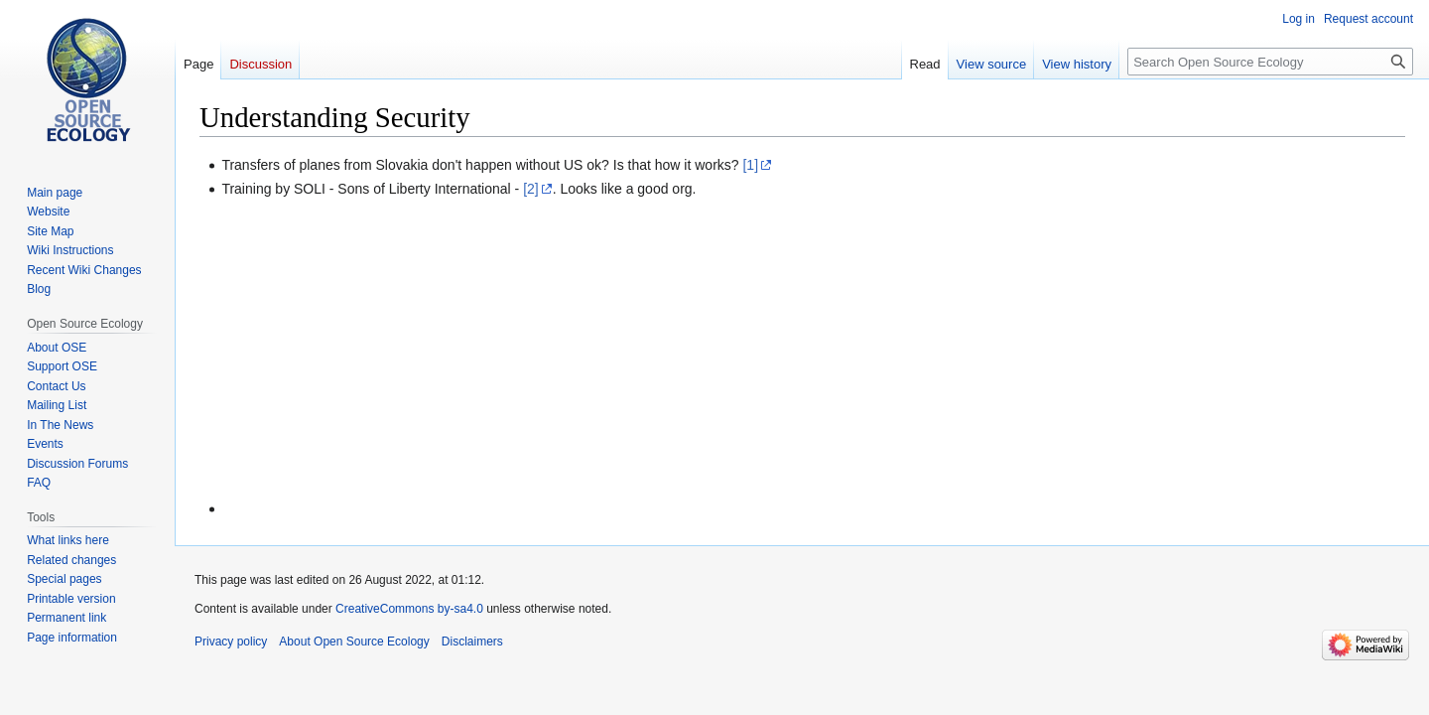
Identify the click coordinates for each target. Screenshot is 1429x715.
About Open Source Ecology (354, 641)
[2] (531, 189)
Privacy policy (231, 641)
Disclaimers (472, 641)
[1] (750, 165)
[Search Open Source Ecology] (1270, 61)
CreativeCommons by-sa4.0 (409, 609)
